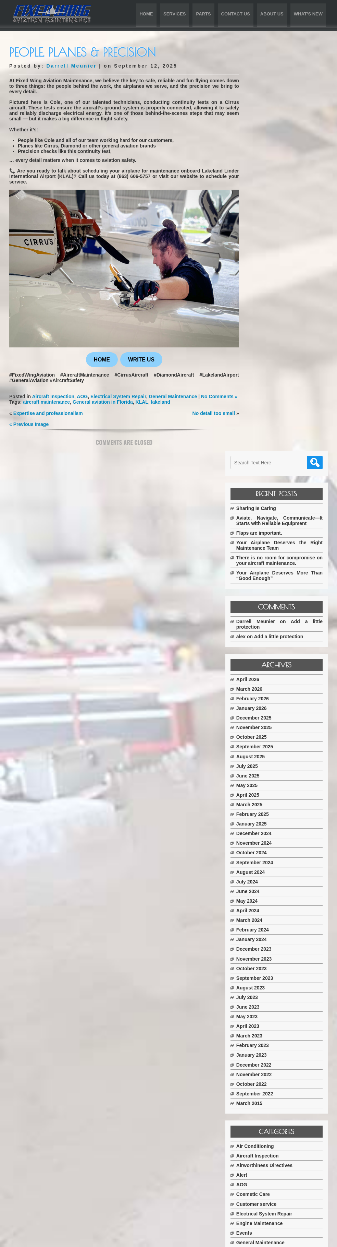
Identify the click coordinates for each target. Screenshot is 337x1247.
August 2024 (267, 476)
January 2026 (268, 313)
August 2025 (267, 361)
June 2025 (264, 380)
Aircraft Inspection (59, 392)
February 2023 (269, 650)
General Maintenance (192, 392)
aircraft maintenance (46, 403)
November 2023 (270, 563)
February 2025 (269, 419)
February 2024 (269, 534)
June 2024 (264, 496)
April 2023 (264, 631)
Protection (264, 886)
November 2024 (270, 448)
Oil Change (265, 857)
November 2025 (270, 332)
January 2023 (268, 660)
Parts (203, 14)
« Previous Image (29, 425)
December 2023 (270, 554)
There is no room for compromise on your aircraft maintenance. (288, 162)
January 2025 (268, 428)
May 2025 (263, 390)
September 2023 (271, 582)
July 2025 (263, 370)
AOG (91, 392)
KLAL (142, 403)
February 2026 (269, 303)
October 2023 (268, 573)
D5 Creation (207, 1239)
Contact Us (235, 14)
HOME (98, 355)
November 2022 (270, 679)
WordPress (269, 1239)
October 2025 (268, 342)
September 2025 (271, 351)
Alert (258, 780)
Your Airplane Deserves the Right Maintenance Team (288, 144)
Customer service (273, 808)
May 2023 (263, 621)
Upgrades (264, 914)
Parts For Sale (269, 876)
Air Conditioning (271, 751)
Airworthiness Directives (281, 770)
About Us (272, 14)
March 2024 (266, 525)
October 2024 (268, 457)
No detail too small (207, 414)
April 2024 (264, 515)
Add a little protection (295, 241)
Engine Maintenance (276, 828)
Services (174, 14)
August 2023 (267, 592)
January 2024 (268, 544)
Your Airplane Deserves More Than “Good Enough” (288, 180)
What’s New (308, 14)
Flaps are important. (276, 132)
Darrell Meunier (71, 66)
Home (146, 14)
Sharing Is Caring (272, 102)
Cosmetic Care (269, 799)
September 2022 (271, 698)
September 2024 (271, 467)
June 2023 (264, 612)
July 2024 (263, 486)
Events (261, 838)
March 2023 (266, 640)
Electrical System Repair (132, 392)
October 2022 (268, 688)
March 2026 (266, 294)
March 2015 (266, 708)
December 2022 (270, 669)
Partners (262, 866)
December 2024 (270, 438)
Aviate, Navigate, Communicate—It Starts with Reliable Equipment (288, 117)
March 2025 (266, 409)
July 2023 (263, 602)
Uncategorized (269, 905)
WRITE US (138, 355)
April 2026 (264, 284)
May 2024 (263, 506)
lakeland (160, 403)
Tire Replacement (272, 895)
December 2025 (270, 322)
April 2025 (264, 400)
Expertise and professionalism (48, 414)
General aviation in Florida (103, 403)
